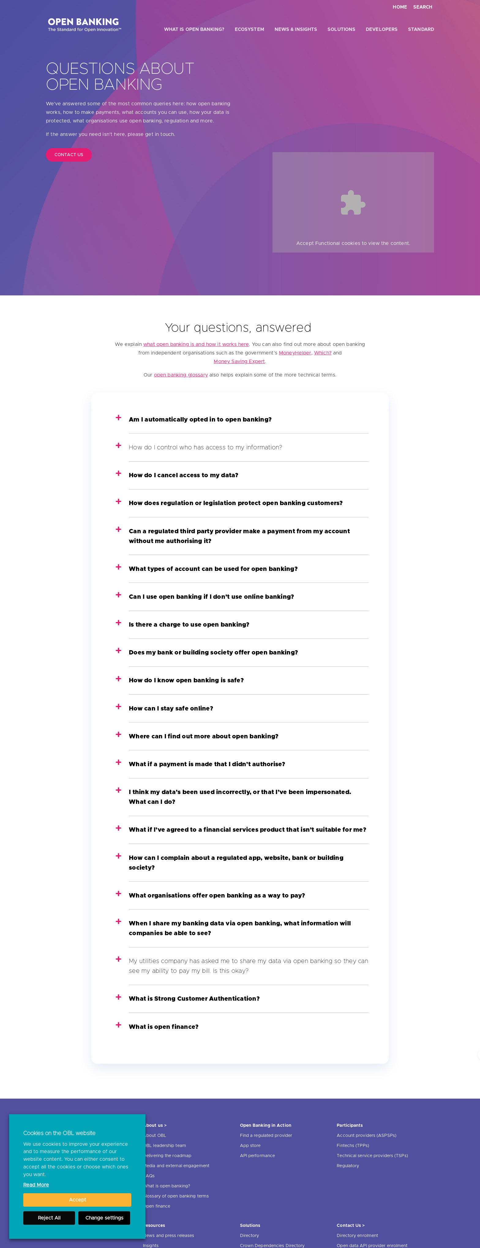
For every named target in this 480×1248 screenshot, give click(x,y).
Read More (36, 1184)
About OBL (154, 1136)
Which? (323, 352)
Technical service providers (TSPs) (372, 1156)
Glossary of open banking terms (176, 1196)
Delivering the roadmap (167, 1156)
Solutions (341, 29)
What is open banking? (194, 29)
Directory (249, 1236)
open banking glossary (181, 375)
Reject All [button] (49, 1218)
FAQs (149, 1176)
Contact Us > (351, 1226)
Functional (327, 243)
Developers (382, 29)
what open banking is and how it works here (196, 344)
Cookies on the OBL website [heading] (59, 1133)
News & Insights (296, 29)
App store (250, 1146)
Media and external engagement (176, 1166)
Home (400, 7)
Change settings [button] (104, 1218)
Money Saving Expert (239, 361)
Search (422, 7)
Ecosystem (249, 29)
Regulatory (348, 1166)
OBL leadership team (164, 1146)
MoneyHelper (295, 352)
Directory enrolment (357, 1236)
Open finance (156, 1206)
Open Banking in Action (265, 1125)
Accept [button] (77, 1199)
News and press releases (168, 1236)
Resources (154, 1226)
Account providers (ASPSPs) (366, 1136)
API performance (257, 1156)
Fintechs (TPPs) (353, 1146)
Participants (350, 1125)
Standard (421, 29)
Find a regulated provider (266, 1136)
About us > (155, 1125)
